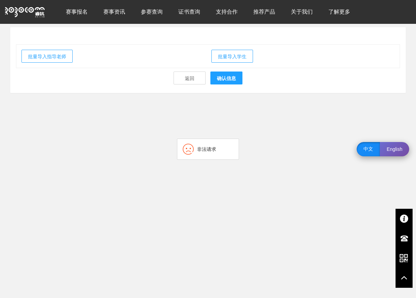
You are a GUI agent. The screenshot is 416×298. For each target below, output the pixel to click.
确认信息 (226, 78)
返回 (189, 78)
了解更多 (339, 12)
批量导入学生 (232, 56)
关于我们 (302, 12)
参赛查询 (152, 12)
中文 (368, 149)
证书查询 (189, 12)
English (394, 149)
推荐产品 (264, 12)
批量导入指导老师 (47, 56)
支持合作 (227, 12)
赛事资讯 (114, 12)
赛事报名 (77, 12)
